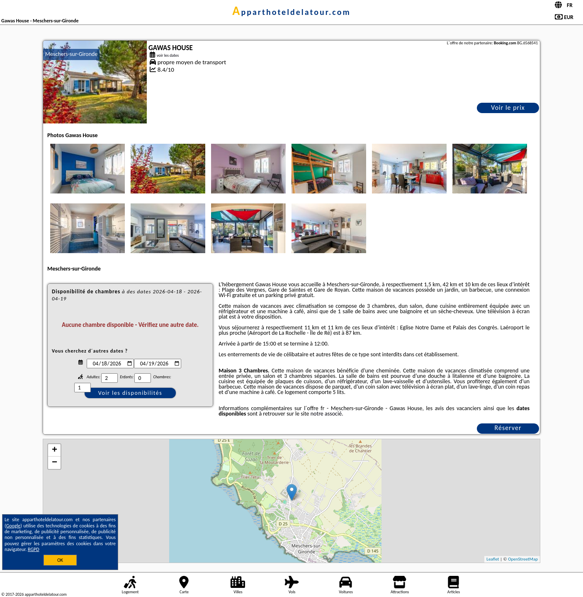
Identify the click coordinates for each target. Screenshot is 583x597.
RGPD (33, 549)
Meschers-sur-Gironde (71, 54)
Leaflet (492, 559)
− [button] (54, 463)
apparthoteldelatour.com (291, 12)
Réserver (508, 428)
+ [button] (54, 450)
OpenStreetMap (523, 559)
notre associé (326, 413)
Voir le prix (508, 107)
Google (13, 526)
